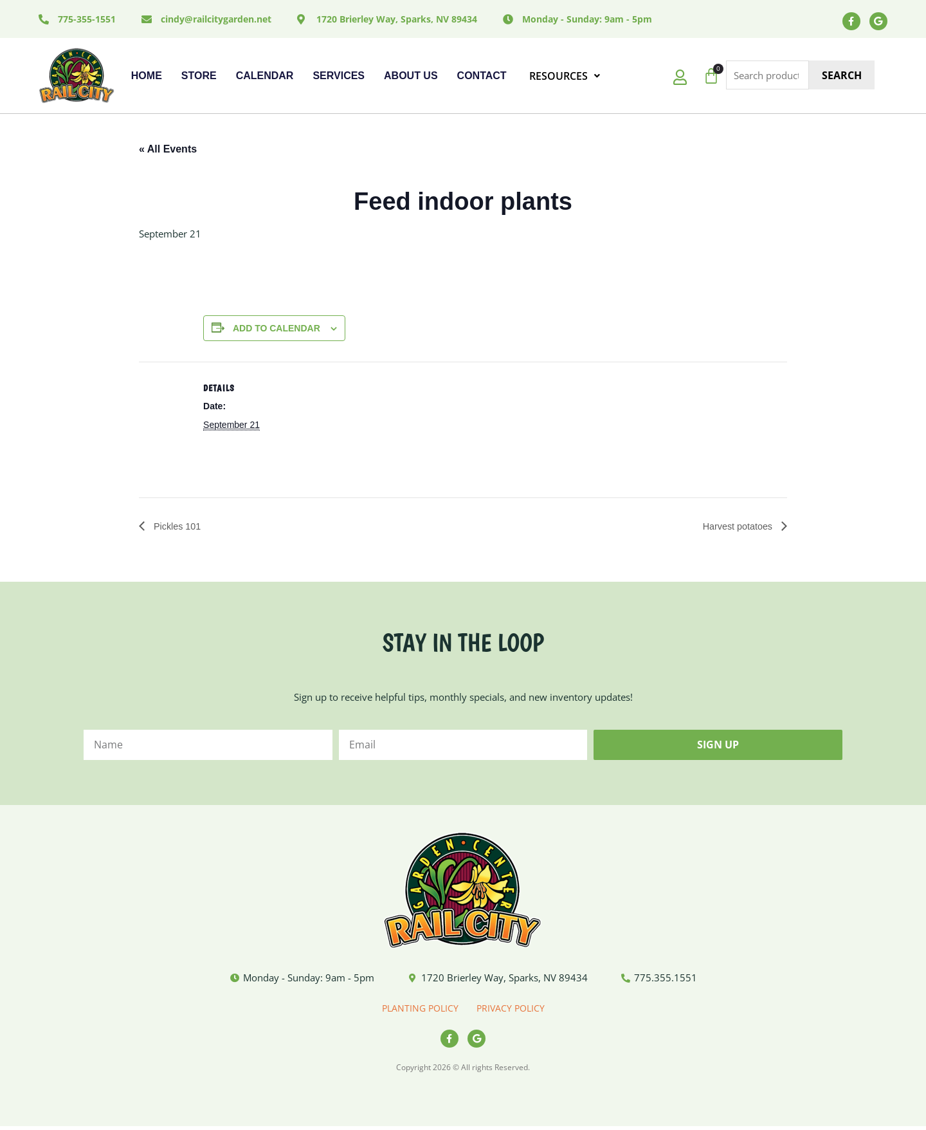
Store (199, 76)
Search (842, 76)
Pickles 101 (178, 527)
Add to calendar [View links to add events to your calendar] (276, 329)
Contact (482, 76)
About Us (411, 76)
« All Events (168, 150)
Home (146, 76)
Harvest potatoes (734, 527)
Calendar (265, 76)
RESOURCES (564, 77)
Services (339, 76)
